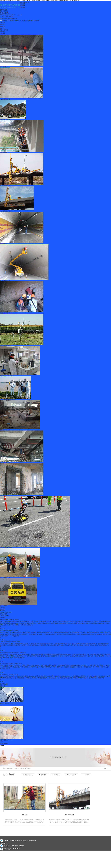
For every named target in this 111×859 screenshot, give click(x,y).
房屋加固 (2, 31)
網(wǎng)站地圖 (4, 856)
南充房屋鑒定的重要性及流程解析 (9, 630)
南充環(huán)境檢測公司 (6, 376)
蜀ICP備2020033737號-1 (11, 850)
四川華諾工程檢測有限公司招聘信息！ (10, 619)
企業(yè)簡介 (8, 703)
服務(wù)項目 (3, 9)
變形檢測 (20, 809)
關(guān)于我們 (4, 683)
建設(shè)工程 (29, 774)
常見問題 (2, 617)
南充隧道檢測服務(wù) (6, 313)
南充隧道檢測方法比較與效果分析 (9, 674)
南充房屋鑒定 (3, 66)
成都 (9, 848)
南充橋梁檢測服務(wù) (6, 211)
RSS (17, 856)
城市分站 (3, 848)
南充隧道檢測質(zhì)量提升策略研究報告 (11, 663)
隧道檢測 (22, 7)
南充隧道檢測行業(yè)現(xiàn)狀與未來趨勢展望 (13, 652)
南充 (15, 848)
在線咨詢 (2, 22)
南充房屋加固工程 (5, 462)
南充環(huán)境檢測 (5, 345)
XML (20, 856)
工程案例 (2, 607)
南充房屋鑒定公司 (5, 99)
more (1, 705)
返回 (104, 768)
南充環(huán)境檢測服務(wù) (8, 399)
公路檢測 (2, 33)
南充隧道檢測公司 (5, 280)
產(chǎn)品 (4, 11)
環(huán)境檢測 (4, 30)
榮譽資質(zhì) (9, 721)
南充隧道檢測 (3, 244)
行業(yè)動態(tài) (4, 615)
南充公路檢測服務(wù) (6, 547)
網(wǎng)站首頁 (24, 2)
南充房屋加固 (3, 495)
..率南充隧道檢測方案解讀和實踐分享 (10, 641)
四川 (12, 848)
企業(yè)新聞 (3, 614)
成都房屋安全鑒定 (5, 119)
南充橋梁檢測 (3, 152)
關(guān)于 (4, 685)
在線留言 (12, 856)
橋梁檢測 (22, 5)
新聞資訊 (2, 609)
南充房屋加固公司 (5, 430)
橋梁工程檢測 (55, 809)
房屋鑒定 (22, 4)
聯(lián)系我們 (7, 740)
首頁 (16, 768)
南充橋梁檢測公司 (5, 185)
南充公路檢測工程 (5, 577)
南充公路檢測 (3, 605)
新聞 (2, 610)
